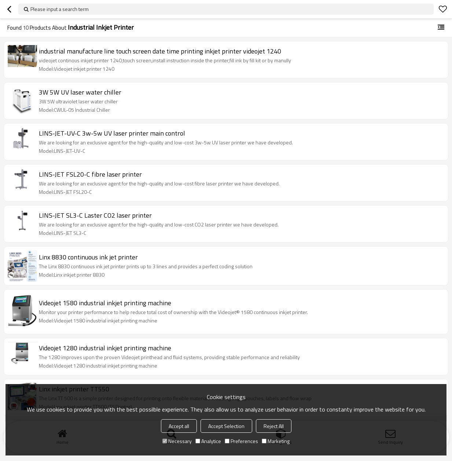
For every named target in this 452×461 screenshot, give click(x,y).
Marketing (276, 441)
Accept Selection (226, 426)
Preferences (241, 441)
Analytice (208, 441)
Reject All (274, 426)
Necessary (177, 441)
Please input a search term (59, 9)
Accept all (179, 426)
